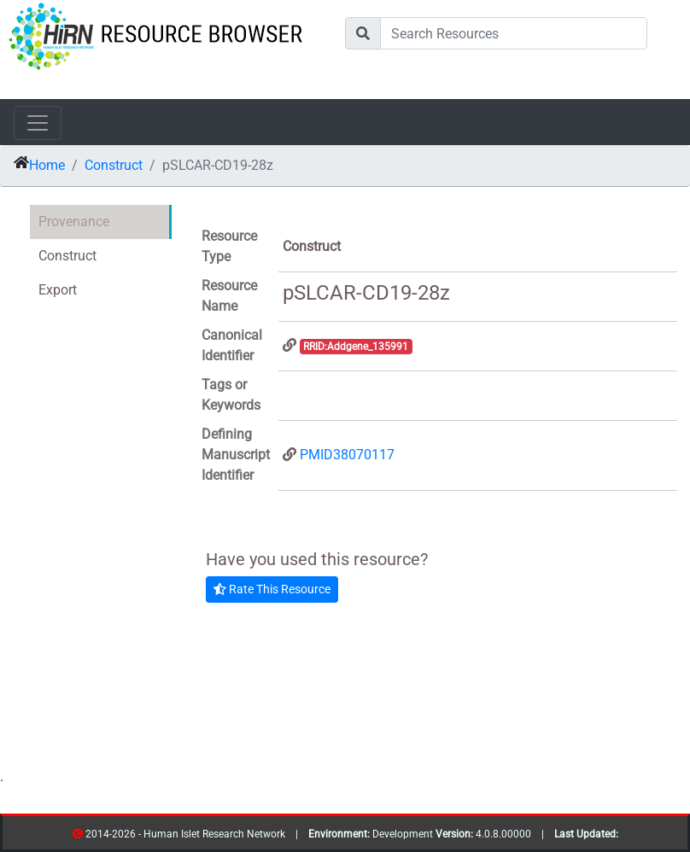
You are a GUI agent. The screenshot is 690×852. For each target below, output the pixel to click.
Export (57, 290)
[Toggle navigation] (37, 123)
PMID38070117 (347, 454)
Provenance (73, 221)
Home (47, 165)
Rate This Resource (271, 589)
